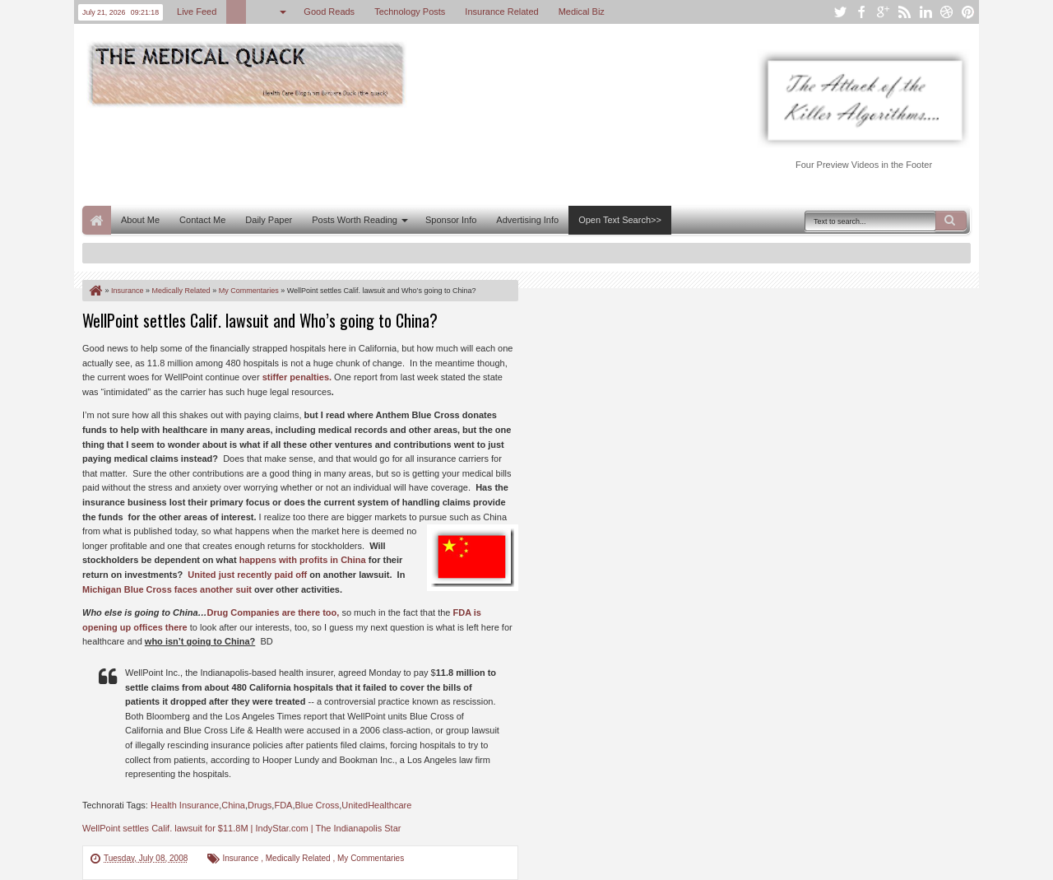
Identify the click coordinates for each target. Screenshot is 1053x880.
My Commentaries (370, 858)
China (233, 805)
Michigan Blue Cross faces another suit (167, 589)
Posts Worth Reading (354, 220)
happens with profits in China (302, 560)
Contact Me (202, 220)
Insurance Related (501, 11)
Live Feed (196, 11)
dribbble (947, 12)
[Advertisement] (381, 155)
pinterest (968, 12)
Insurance (241, 858)
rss (904, 12)
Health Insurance (185, 805)
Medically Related (299, 858)
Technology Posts (409, 11)
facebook (861, 12)
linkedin (925, 12)
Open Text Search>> (619, 220)
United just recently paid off (247, 575)
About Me (140, 220)
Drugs (259, 805)
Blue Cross (317, 805)
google (882, 12)
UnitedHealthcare (376, 805)
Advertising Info (527, 220)
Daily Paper (268, 220)
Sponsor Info (450, 220)
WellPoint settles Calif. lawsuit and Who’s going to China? (260, 320)
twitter (840, 12)
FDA (283, 805)
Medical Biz (582, 11)
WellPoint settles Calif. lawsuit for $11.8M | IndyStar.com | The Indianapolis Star (241, 828)
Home (96, 220)
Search (951, 220)
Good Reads (329, 11)
